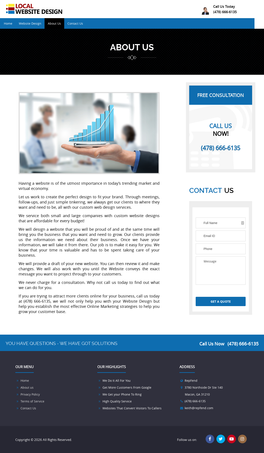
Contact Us (80, 23)
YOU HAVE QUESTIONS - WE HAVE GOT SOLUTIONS (61, 343)
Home (13, 23)
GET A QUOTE (221, 301)
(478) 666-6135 (225, 12)
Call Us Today (224, 6)
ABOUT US (132, 47)
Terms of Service (32, 401)
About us (27, 387)
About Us (59, 23)
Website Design (35, 23)
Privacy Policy (30, 394)
